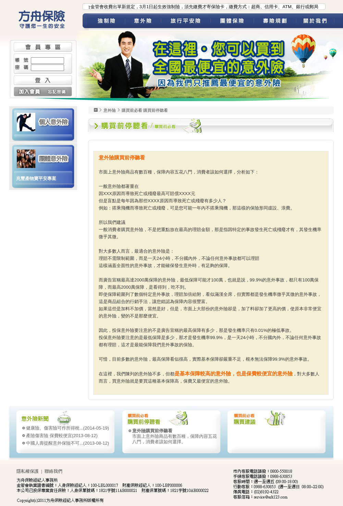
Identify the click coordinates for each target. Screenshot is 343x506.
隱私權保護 (27, 471)
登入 (43, 80)
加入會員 (28, 91)
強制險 (107, 22)
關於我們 (319, 22)
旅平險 (185, 22)
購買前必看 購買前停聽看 (145, 110)
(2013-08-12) (62, 435)
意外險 (143, 22)
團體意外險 (43, 158)
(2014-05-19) (67, 428)
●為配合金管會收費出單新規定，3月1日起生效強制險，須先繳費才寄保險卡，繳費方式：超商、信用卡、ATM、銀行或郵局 (197, 6)
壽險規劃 (275, 22)
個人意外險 (43, 121)
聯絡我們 (53, 471)
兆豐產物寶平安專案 (36, 178)
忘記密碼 (57, 91)
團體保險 (232, 22)
